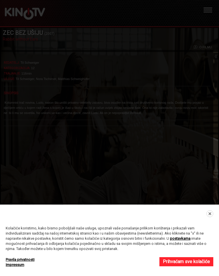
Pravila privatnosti (20, 259)
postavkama (180, 238)
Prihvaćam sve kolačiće (186, 261)
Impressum (15, 265)
